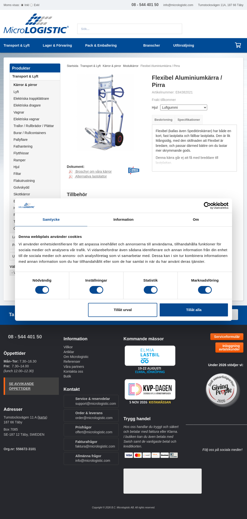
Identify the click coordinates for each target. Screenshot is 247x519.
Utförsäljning (183, 45)
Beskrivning (163, 119)
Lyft (16, 92)
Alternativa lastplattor (88, 176)
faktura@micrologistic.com (95, 446)
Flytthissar (21, 153)
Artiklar (69, 352)
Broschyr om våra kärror (90, 171)
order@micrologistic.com (94, 418)
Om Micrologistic (76, 357)
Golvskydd (21, 187)
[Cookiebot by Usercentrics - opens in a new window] (207, 205)
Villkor (68, 347)
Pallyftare (20, 140)
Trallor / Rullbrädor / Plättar (34, 126)
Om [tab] (196, 219)
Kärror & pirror (25, 85)
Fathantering (23, 146)
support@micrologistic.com (95, 403)
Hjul (16, 167)
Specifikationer (189, 119)
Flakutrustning (24, 181)
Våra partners (74, 367)
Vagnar (19, 112)
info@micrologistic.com (178, 5)
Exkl (36, 5)
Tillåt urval (123, 310)
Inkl (27, 5)
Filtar (17, 174)
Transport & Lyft (36, 76)
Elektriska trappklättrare (31, 98)
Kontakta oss (73, 371)
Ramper (20, 160)
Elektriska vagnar (26, 119)
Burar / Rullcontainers (30, 133)
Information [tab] (123, 219)
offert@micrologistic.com (93, 432)
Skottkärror (22, 194)
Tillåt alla (193, 310)
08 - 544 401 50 (25, 336)
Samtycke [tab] (51, 219)
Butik (67, 376)
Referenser (72, 361)
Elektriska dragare (27, 105)
